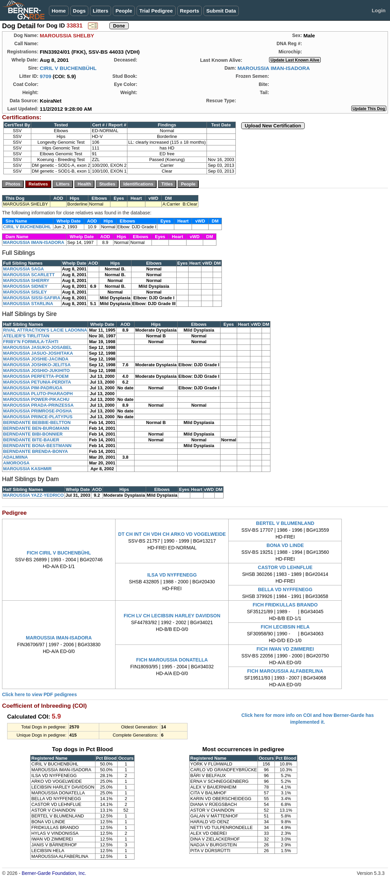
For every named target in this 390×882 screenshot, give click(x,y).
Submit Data (221, 11)
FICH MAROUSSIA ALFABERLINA (285, 671)
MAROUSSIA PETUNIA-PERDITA (37, 382)
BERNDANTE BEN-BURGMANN (36, 428)
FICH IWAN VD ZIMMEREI (285, 649)
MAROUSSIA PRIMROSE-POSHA (37, 410)
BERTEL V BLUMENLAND (285, 523)
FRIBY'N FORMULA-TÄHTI (30, 341)
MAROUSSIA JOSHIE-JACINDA (35, 358)
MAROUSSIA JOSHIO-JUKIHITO (36, 370)
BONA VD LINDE (285, 545)
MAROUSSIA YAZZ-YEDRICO (33, 495)
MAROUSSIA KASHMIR (27, 468)
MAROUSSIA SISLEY (25, 292)
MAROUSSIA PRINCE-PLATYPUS (37, 416)
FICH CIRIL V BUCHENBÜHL (59, 552)
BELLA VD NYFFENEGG (285, 589)
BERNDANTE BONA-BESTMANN (37, 445)
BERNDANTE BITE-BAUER (31, 439)
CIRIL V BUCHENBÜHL (68, 68)
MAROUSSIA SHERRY (26, 280)
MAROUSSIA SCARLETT (29, 274)
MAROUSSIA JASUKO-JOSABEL (37, 347)
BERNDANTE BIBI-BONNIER (33, 434)
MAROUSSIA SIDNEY (25, 286)
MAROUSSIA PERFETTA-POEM (36, 376)
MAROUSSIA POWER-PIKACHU (36, 399)
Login (379, 10)
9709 (45, 76)
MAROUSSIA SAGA (23, 268)
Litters (100, 11)
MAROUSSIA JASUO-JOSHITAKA (38, 353)
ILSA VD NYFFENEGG (172, 575)
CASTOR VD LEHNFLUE (285, 567)
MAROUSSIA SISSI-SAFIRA (31, 297)
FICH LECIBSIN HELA (285, 627)
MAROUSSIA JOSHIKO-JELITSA (37, 364)
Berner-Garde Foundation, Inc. (54, 873)
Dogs (79, 11)
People (124, 11)
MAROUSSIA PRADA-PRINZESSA (38, 405)
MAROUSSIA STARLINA (28, 303)
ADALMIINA (15, 457)
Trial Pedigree (156, 11)
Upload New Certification (273, 125)
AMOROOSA (16, 462)
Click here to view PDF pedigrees (39, 694)
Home (59, 11)
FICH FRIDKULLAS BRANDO (285, 604)
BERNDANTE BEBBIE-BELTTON (37, 422)
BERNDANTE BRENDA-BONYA (35, 451)
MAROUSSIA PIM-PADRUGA (33, 387)
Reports (189, 11)
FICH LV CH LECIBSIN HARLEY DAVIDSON (172, 615)
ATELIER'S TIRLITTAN (26, 335)
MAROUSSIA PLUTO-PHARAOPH (38, 393)
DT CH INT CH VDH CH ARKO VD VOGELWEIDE (172, 534)
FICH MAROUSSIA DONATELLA (172, 660)
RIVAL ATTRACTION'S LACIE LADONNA (45, 330)
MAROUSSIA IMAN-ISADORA (273, 68)
